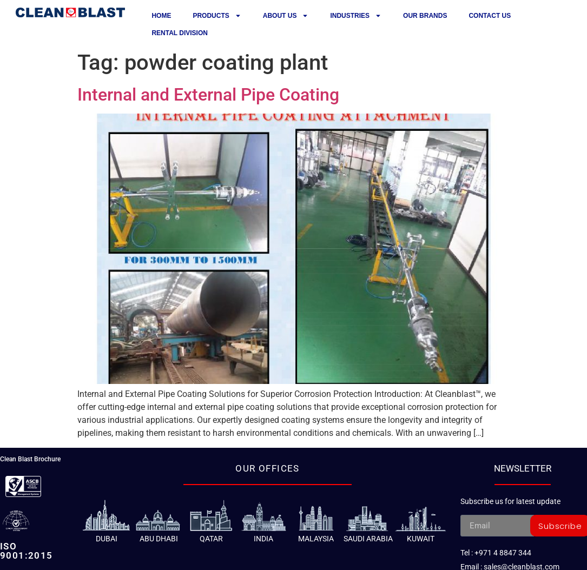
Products (217, 15)
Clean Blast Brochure (30, 459)
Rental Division (179, 33)
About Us (286, 15)
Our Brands (425, 15)
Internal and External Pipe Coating (208, 94)
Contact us (490, 15)
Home (161, 15)
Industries (355, 15)
